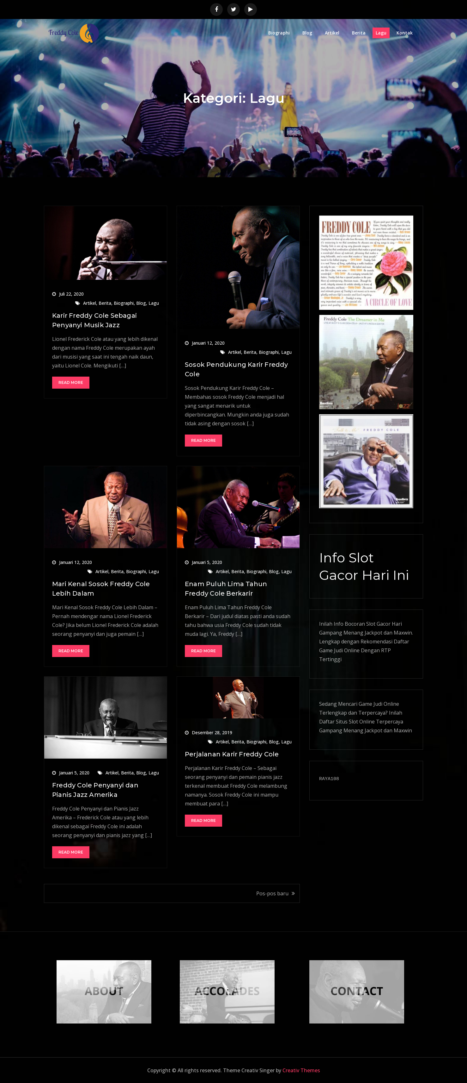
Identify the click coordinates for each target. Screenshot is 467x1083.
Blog (307, 33)
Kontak (405, 33)
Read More (70, 382)
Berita (359, 33)
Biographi (279, 33)
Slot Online (362, 721)
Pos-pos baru (272, 893)
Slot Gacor (378, 623)
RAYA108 (329, 779)
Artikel (332, 33)
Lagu (381, 33)
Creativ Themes (301, 1070)
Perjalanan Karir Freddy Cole (232, 754)
